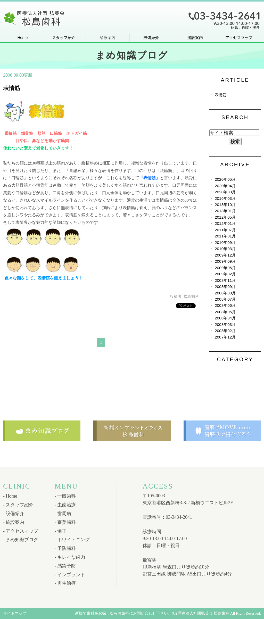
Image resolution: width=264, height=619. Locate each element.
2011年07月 (225, 230)
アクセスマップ (238, 37)
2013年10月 (225, 204)
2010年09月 (225, 242)
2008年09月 (225, 286)
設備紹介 (151, 37)
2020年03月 (225, 192)
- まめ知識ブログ (20, 539)
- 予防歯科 (65, 548)
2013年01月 (225, 211)
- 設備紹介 (13, 513)
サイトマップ (14, 613)
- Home (10, 496)
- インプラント (70, 574)
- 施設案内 (13, 522)
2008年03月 (225, 324)
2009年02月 (225, 274)
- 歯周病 (63, 513)
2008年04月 (225, 318)
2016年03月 (225, 198)
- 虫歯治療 (65, 504)
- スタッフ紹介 (18, 504)
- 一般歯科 (65, 496)
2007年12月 (225, 337)
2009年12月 (225, 255)
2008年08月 (225, 293)
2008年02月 (225, 330)
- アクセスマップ (20, 531)
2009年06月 (225, 268)
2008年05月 (225, 312)
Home (22, 37)
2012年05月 (225, 217)
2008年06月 (225, 305)
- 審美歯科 (65, 522)
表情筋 (11, 88)
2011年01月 (225, 236)
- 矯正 (61, 531)
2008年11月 (225, 280)
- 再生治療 (65, 583)
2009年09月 (225, 261)
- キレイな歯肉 (70, 557)
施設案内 (195, 37)
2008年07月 (225, 299)
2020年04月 (225, 186)
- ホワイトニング (72, 539)
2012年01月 (225, 223)
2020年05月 (225, 179)
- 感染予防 (65, 565)
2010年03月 (225, 248)
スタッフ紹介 (63, 37)
